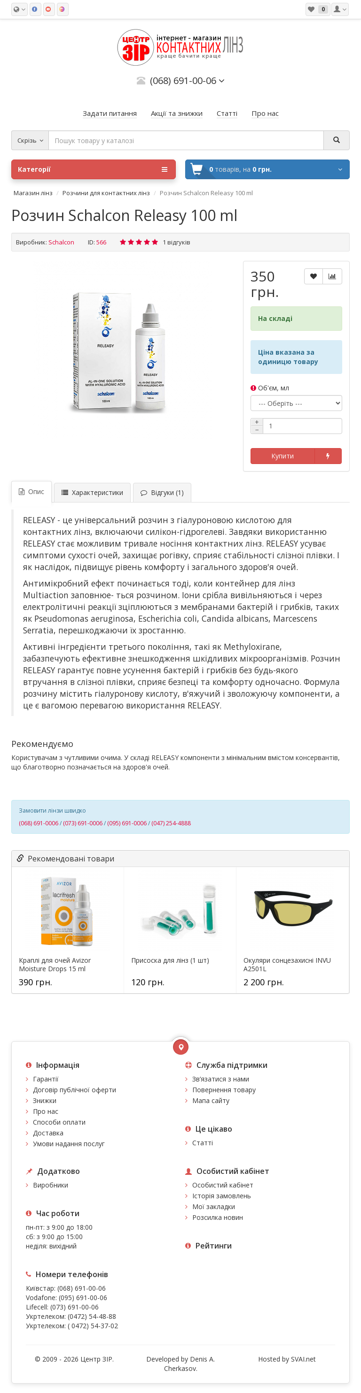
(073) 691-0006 (82, 823)
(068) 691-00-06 (81, 1288)
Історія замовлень (221, 1195)
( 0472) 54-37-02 (93, 1325)
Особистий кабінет (222, 1184)
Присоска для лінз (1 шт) (170, 960)
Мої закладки (213, 1206)
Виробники (50, 1184)
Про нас (45, 1111)
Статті (202, 1142)
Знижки (44, 1100)
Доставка (48, 1132)
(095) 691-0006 (127, 823)
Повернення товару (224, 1089)
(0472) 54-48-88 (92, 1316)
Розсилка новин (217, 1217)
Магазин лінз (33, 193)
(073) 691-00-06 (74, 1306)
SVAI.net (303, 1359)
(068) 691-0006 (38, 823)
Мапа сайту (210, 1100)
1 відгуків (176, 242)
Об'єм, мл (270, 387)
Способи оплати (59, 1122)
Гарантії (46, 1078)
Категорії (92, 169)
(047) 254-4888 (171, 823)
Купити (282, 455)
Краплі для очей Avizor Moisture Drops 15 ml (55, 964)
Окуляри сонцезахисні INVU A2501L (287, 964)
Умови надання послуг (69, 1143)
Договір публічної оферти (74, 1089)
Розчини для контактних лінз (106, 193)
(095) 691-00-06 (83, 1297)
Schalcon (61, 242)
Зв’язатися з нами (220, 1078)
